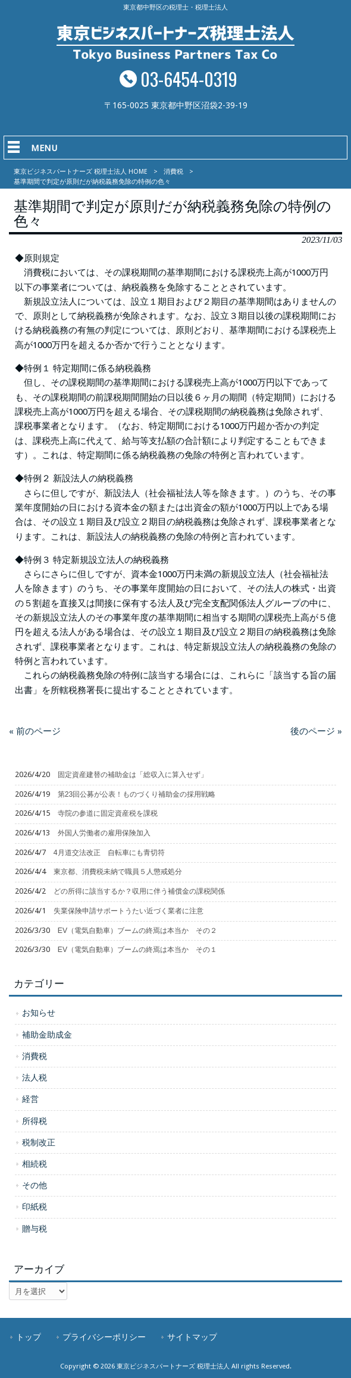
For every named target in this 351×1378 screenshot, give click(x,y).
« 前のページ (35, 731)
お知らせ (38, 1012)
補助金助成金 (47, 1034)
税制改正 (38, 1142)
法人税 (34, 1077)
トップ (28, 1337)
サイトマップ (192, 1337)
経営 (30, 1099)
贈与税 (34, 1228)
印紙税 (34, 1206)
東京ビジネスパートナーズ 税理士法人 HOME (81, 172)
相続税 (34, 1164)
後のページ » (316, 731)
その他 (34, 1185)
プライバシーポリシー (104, 1337)
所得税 (34, 1121)
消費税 (173, 172)
